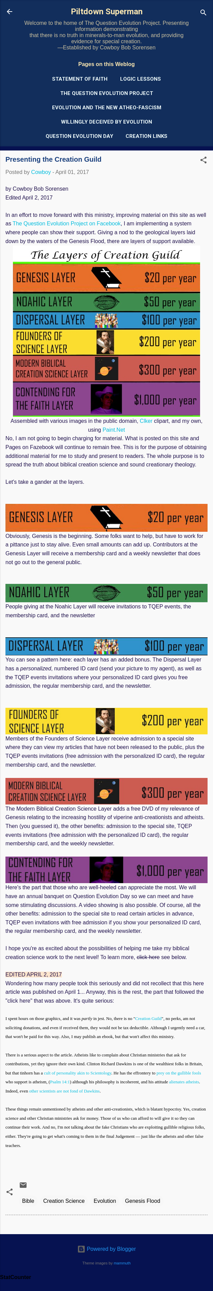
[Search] (203, 13)
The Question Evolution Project (106, 93)
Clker (146, 421)
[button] (203, 161)
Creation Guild (148, 1018)
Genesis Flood (142, 1201)
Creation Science (64, 1201)
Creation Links (146, 136)
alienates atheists (184, 1081)
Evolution (105, 1201)
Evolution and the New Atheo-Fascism (106, 108)
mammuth (122, 1263)
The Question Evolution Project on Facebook (67, 223)
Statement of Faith (80, 79)
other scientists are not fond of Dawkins (64, 1091)
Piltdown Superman (107, 11)
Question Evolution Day (79, 136)
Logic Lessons (140, 79)
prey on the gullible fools (179, 1072)
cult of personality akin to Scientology (77, 1072)
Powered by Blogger (106, 1249)
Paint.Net (113, 430)
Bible (28, 1201)
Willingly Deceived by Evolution (106, 122)
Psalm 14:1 (60, 1081)
